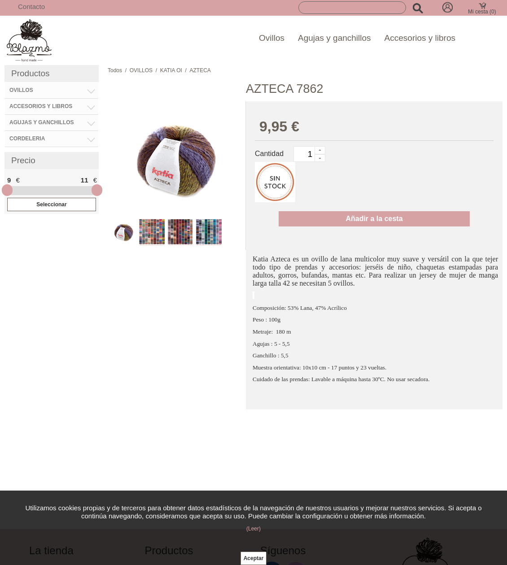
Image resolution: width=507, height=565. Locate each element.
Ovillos (271, 38)
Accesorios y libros (420, 38)
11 (84, 180)
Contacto (31, 6)
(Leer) (253, 529)
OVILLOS (141, 70)
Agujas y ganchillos (334, 38)
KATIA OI (171, 70)
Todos (115, 70)
